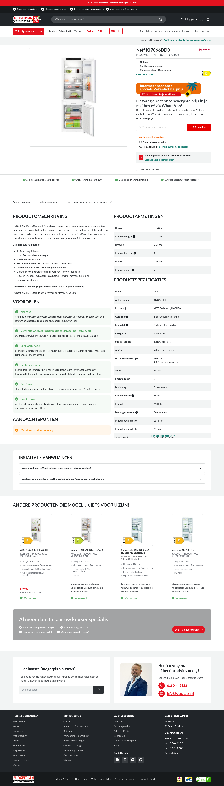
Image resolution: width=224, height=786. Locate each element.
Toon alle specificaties (161, 436)
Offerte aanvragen (73, 745)
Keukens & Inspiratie (60, 31)
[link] (188, 19)
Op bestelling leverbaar (153, 137)
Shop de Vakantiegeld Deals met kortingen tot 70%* (112, 2)
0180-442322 (177, 685)
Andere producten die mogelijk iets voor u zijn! (89, 202)
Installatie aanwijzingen (48, 202)
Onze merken (70, 755)
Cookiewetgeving (80, 779)
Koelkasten (19, 721)
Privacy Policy (61, 779)
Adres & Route (122, 731)
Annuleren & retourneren (76, 726)
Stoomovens (19, 745)
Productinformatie (22, 202)
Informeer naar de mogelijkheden (173, 147)
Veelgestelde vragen (182, 31)
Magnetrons (19, 750)
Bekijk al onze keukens (187, 629)
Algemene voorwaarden (126, 779)
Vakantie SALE (95, 31)
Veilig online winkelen (101, 779)
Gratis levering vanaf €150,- (28, 9)
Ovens (16, 740)
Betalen (67, 731)
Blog (116, 745)
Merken (78, 31)
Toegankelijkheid (148, 779)
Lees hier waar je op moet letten (159, 160)
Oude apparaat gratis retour (56, 9)
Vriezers (17, 726)
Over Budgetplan (142, 31)
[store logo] (30, 19)
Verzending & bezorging (76, 736)
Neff (156, 291)
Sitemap (67, 760)
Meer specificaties (144, 74)
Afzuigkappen (20, 736)
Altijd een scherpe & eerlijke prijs (123, 9)
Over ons (119, 721)
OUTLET (116, 31)
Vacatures (119, 736)
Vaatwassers (19, 755)
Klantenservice (203, 31)
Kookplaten (19, 731)
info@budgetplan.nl (180, 693)
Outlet (16, 765)
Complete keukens (22, 760)
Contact (67, 721)
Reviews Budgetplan (125, 740)
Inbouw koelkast (162, 341)
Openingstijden (161, 31)
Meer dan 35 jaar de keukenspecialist (89, 9)
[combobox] (108, 19)
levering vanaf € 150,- (89, 180)
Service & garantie (73, 750)
